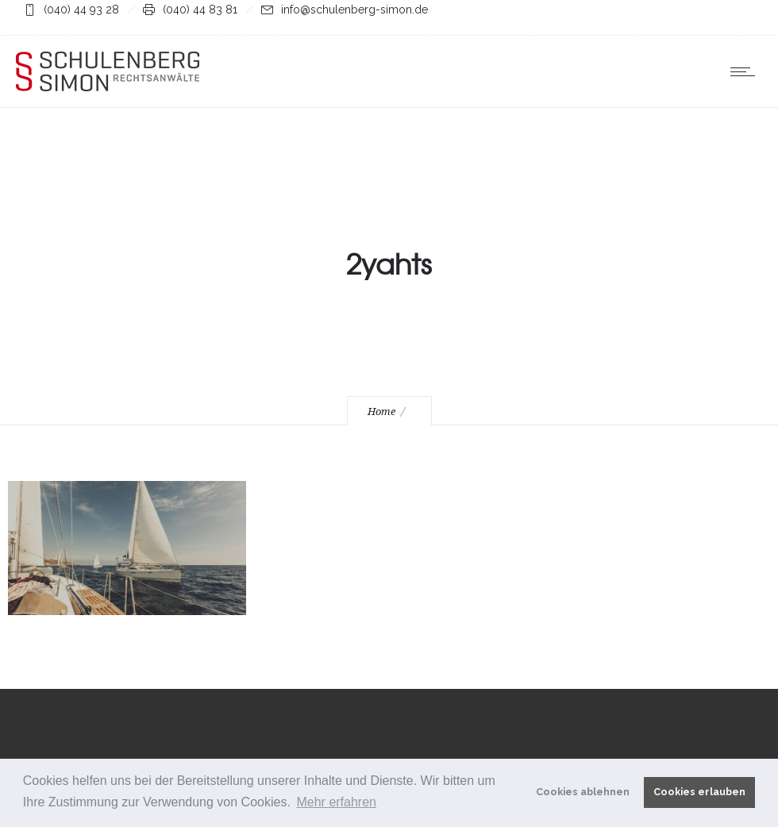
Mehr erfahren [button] (336, 802)
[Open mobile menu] (746, 71)
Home (381, 411)
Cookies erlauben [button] (699, 792)
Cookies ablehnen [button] (583, 792)
